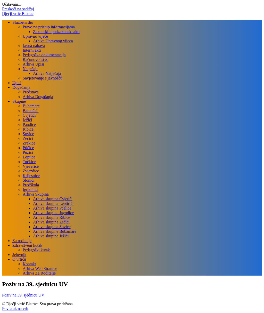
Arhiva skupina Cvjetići (52, 199)
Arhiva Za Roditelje (39, 273)
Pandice (29, 124)
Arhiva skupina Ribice (51, 217)
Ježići (27, 120)
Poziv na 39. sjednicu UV (23, 295)
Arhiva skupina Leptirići (53, 203)
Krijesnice (31, 175)
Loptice (29, 157)
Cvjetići (29, 115)
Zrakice (29, 143)
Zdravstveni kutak (27, 245)
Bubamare (31, 106)
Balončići (30, 110)
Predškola (31, 185)
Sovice (28, 134)
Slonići (28, 180)
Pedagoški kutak (36, 250)
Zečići (28, 138)
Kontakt (29, 264)
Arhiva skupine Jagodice (53, 213)
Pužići (28, 152)
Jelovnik (19, 254)
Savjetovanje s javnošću (42, 78)
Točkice (29, 161)
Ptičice (28, 148)
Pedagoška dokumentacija (44, 55)
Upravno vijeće (35, 36)
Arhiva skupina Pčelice (52, 208)
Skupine (19, 101)
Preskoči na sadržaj (18, 9)
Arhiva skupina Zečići (51, 222)
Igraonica (30, 189)
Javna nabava (34, 45)
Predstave (31, 92)
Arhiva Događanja (38, 96)
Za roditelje (21, 240)
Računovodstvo (35, 59)
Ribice (28, 129)
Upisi (16, 83)
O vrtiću (19, 259)
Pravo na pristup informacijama (49, 27)
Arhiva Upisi (33, 64)
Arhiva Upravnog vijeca (53, 41)
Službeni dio (22, 22)
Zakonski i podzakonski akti (56, 31)
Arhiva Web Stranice (40, 268)
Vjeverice (31, 166)
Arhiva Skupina (36, 194)
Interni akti (32, 50)
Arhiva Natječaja (47, 73)
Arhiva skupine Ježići (51, 236)
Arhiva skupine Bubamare (54, 231)
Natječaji (30, 69)
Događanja (21, 87)
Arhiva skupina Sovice (52, 226)
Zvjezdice (31, 171)
